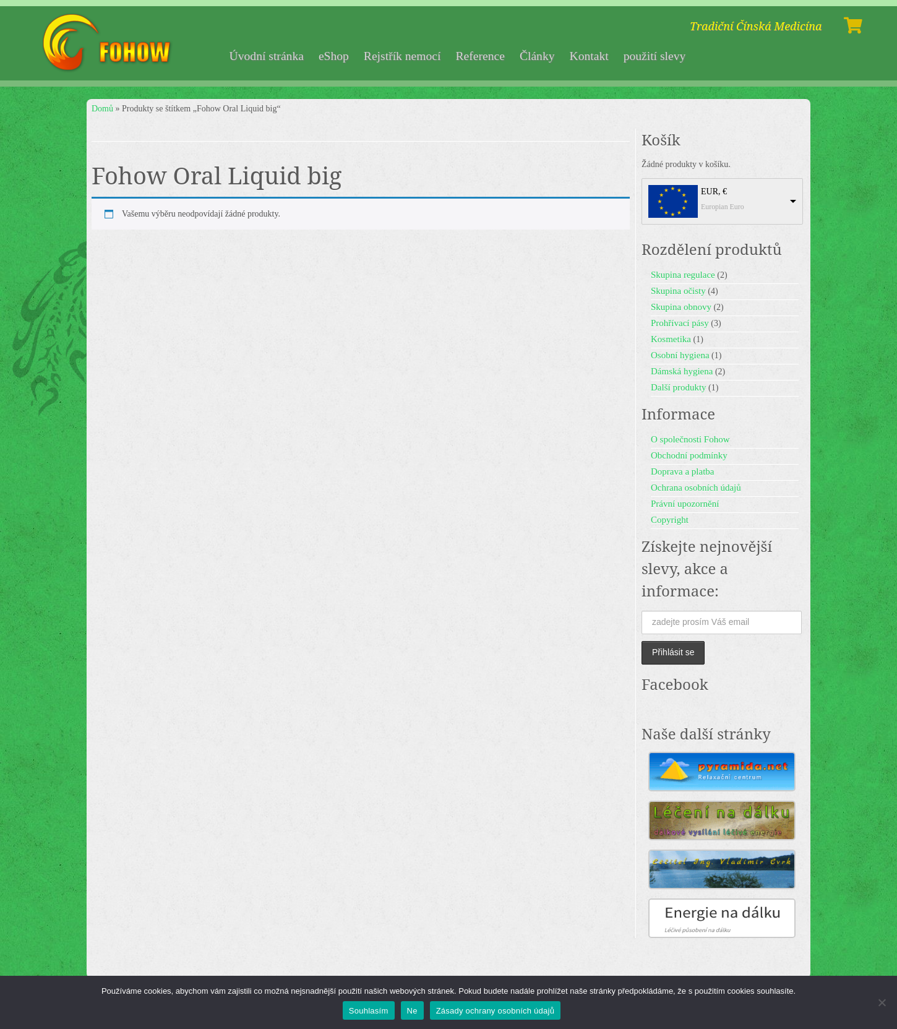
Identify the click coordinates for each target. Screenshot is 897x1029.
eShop (334, 56)
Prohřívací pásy (680, 323)
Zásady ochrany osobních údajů (495, 1010)
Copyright (670, 520)
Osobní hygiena (680, 355)
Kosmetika (671, 339)
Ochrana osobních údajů (696, 488)
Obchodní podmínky (689, 455)
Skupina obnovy (681, 307)
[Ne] (881, 1002)
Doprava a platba (682, 471)
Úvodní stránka (267, 56)
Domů (102, 108)
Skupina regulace (683, 275)
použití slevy (655, 56)
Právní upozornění (685, 504)
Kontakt (589, 56)
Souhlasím (368, 1010)
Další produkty (678, 387)
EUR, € (714, 191)
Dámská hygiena (682, 371)
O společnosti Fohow (690, 439)
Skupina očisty (678, 291)
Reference (479, 56)
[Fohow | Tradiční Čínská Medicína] (108, 43)
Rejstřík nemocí (402, 56)
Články (537, 56)
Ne (412, 1010)
